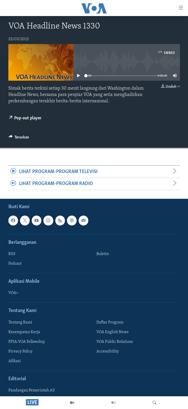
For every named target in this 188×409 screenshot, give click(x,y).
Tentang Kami (20, 322)
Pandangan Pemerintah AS (31, 390)
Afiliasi (14, 361)
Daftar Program (109, 322)
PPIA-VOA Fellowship (26, 342)
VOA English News (112, 332)
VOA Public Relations (114, 342)
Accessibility (107, 351)
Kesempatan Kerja (24, 332)
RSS (11, 254)
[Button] (19, 138)
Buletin (102, 254)
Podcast (15, 264)
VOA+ (13, 293)
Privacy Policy (20, 351)
